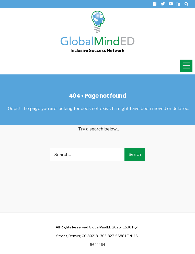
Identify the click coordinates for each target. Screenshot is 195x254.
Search (135, 154)
